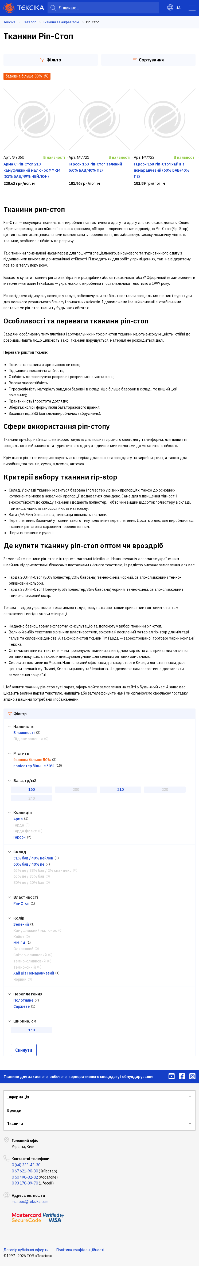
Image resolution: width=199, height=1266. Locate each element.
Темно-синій (24, 967)
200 (76, 789)
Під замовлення (28, 738)
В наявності (24, 732)
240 (31, 798)
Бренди (14, 1110)
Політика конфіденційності (80, 1249)
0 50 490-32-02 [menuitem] (25, 1177)
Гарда (18, 825)
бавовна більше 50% (32, 759)
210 (120, 789)
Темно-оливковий (29, 961)
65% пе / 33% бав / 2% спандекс (42, 870)
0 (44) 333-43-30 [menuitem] (26, 1164)
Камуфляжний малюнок (35, 930)
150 (31, 1030)
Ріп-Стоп (21, 903)
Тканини (15, 1123)
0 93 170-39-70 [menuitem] (25, 1183)
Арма (18, 819)
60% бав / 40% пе (28, 864)
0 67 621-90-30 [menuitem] (25, 1171)
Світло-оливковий (30, 955)
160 (31, 789)
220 (165, 789)
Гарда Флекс (25, 831)
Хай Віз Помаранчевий (33, 973)
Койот (18, 936)
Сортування (148, 59)
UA (174, 7)
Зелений (21, 924)
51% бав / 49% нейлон (33, 858)
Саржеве (21, 1006)
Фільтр (50, 59)
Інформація (18, 1097)
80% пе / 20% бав (28, 882)
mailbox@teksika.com (30, 1201)
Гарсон (19, 837)
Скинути (23, 1050)
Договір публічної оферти (26, 1249)
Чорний (19, 979)
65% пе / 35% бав (28, 876)
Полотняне (23, 1000)
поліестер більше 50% (33, 765)
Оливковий (23, 948)
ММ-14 (19, 942)
